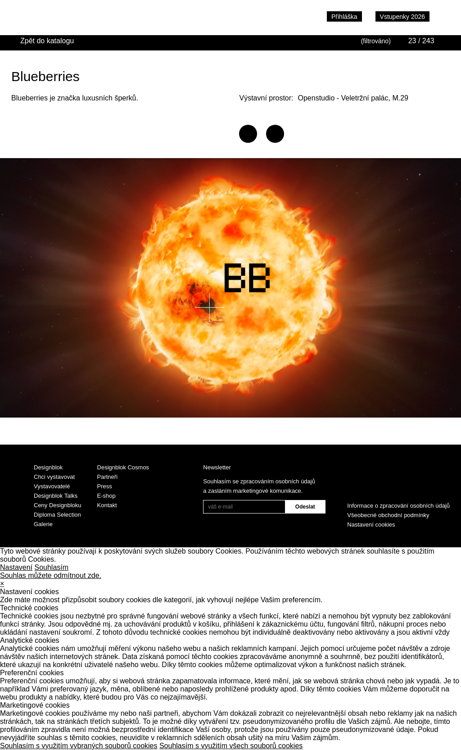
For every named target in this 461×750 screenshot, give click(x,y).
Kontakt (107, 505)
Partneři (107, 476)
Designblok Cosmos (123, 467)
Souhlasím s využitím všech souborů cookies (231, 746)
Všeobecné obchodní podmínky (388, 515)
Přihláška (344, 16)
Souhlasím (52, 567)
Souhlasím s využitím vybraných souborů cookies (78, 746)
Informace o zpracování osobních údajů (398, 505)
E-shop (106, 495)
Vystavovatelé (52, 486)
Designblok (48, 467)
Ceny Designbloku (57, 505)
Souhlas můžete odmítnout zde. (50, 575)
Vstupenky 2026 (402, 16)
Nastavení (16, 567)
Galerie (43, 524)
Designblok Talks (55, 495)
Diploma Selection (57, 514)
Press (104, 486)
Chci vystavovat (54, 476)
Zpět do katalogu (47, 41)
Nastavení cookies (371, 524)
